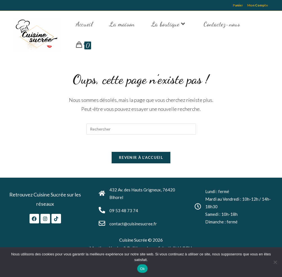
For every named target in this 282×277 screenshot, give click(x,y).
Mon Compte (257, 5)
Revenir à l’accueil (141, 157)
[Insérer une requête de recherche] (141, 129)
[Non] (275, 262)
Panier (238, 5)
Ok (142, 269)
